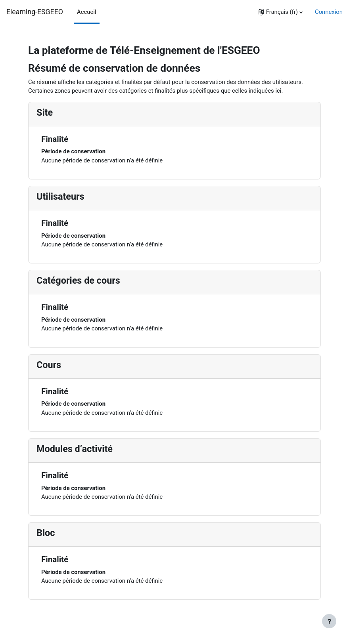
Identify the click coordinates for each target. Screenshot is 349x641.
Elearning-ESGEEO (34, 12)
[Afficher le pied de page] (329, 621)
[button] (280, 12)
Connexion (329, 11)
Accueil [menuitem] (86, 11)
